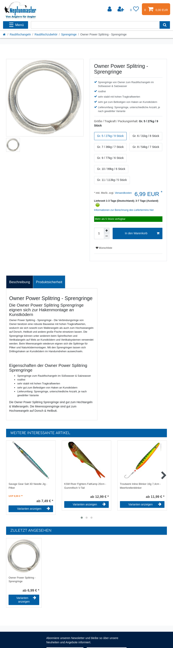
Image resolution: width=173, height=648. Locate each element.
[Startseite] (4, 34)
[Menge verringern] (107, 236)
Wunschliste (104, 247)
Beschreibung (19, 282)
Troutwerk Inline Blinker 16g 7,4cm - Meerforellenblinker (140, 486)
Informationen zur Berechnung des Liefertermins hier (124, 210)
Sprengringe (69, 34)
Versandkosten (123, 192)
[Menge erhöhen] (107, 230)
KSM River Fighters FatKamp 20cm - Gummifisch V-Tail (85, 486)
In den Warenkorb (142, 233)
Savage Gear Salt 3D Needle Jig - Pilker (28, 486)
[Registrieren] (121, 9)
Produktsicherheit (49, 282)
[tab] (19, 281)
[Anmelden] (110, 9)
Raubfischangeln (20, 34)
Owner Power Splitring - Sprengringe (22, 579)
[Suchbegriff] (95, 25)
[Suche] (165, 25)
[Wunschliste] (134, 9)
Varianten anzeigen (33, 508)
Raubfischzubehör (46, 34)
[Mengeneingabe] (99, 233)
